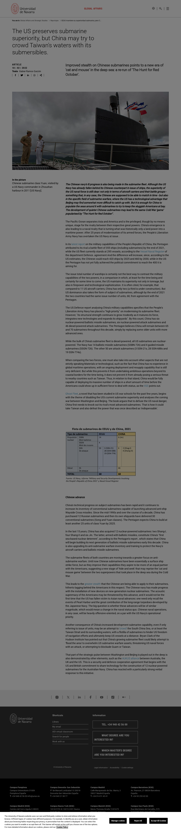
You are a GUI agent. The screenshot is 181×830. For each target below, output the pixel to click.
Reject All (138, 821)
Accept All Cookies (158, 821)
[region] (90, 821)
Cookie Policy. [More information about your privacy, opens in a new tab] (62, 827)
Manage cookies (118, 821)
